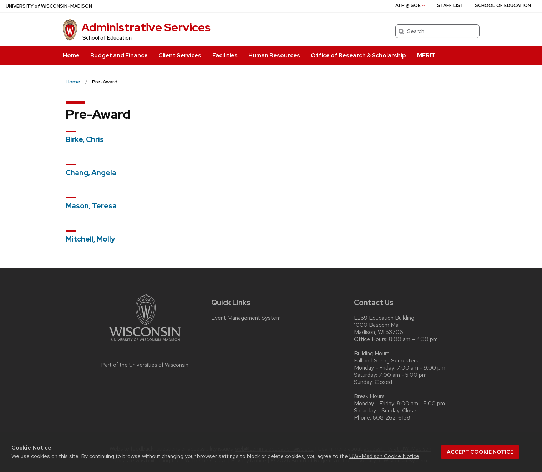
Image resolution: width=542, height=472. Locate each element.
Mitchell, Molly (90, 239)
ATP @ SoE (410, 5)
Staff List (450, 5)
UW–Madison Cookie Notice (384, 456)
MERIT (426, 55)
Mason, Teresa (91, 205)
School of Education (107, 37)
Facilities (225, 55)
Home (71, 55)
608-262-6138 (391, 417)
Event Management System (246, 317)
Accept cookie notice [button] (480, 452)
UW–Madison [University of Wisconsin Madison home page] (49, 6)
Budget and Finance (119, 55)
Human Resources (274, 55)
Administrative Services (146, 27)
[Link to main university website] (145, 342)
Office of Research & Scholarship (358, 55)
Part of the (144, 365)
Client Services (179, 55)
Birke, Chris (85, 139)
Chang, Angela (91, 172)
